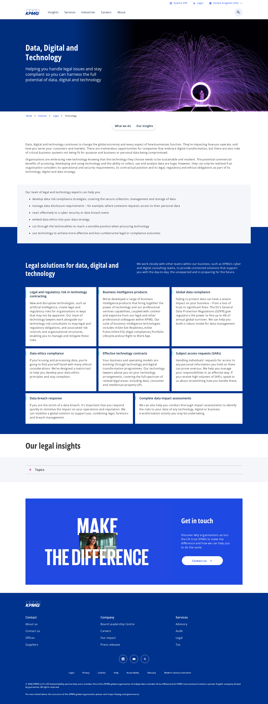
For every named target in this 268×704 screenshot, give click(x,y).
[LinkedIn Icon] (123, 659)
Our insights (144, 126)
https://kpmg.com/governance (123, 694)
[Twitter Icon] (145, 659)
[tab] (134, 469)
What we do (123, 126)
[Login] (198, 3)
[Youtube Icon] (134, 659)
